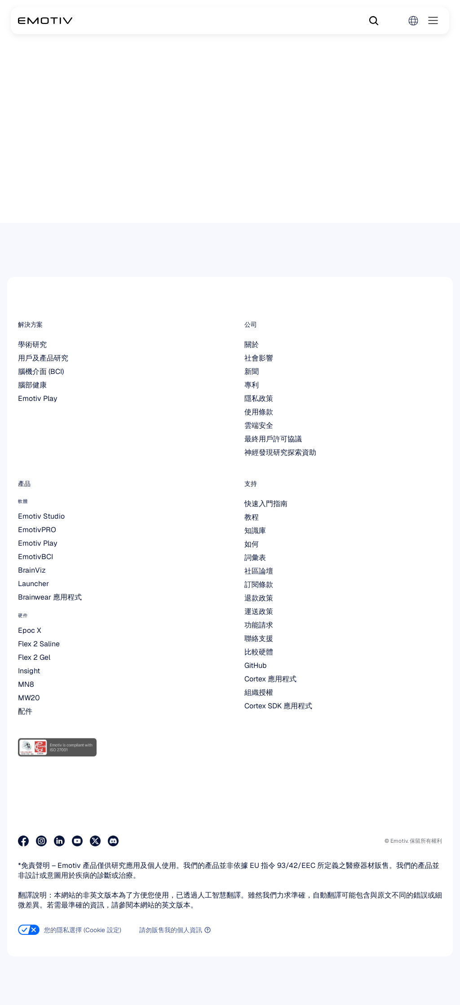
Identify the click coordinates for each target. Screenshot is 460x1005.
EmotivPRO (37, 529)
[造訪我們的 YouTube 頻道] (77, 841)
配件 (25, 711)
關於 (251, 344)
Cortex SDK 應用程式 (278, 706)
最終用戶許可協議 (273, 439)
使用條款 (258, 412)
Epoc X (29, 630)
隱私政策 (258, 398)
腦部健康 (32, 385)
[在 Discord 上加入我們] (113, 841)
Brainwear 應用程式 (50, 597)
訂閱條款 (258, 584)
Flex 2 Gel (34, 657)
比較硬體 (258, 652)
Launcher (33, 583)
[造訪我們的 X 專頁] (95, 841)
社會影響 (258, 358)
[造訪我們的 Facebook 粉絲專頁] (23, 841)
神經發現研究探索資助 (280, 452)
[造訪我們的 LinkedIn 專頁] (59, 841)
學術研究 (32, 344)
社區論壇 (258, 571)
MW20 (29, 698)
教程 (251, 517)
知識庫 (255, 530)
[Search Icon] (374, 21)
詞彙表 (255, 557)
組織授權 (258, 692)
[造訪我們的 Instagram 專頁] (41, 841)
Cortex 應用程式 (270, 679)
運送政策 (258, 611)
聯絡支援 (258, 638)
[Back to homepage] (45, 20)
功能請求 (258, 625)
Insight (29, 671)
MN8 (26, 684)
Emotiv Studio (41, 516)
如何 (251, 544)
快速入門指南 (266, 503)
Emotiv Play (38, 398)
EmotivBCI (35, 556)
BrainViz (32, 570)
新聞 (251, 371)
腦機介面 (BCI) (41, 371)
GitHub (255, 665)
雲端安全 (258, 425)
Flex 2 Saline (39, 644)
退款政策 (258, 598)
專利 (251, 385)
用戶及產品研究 (43, 358)
